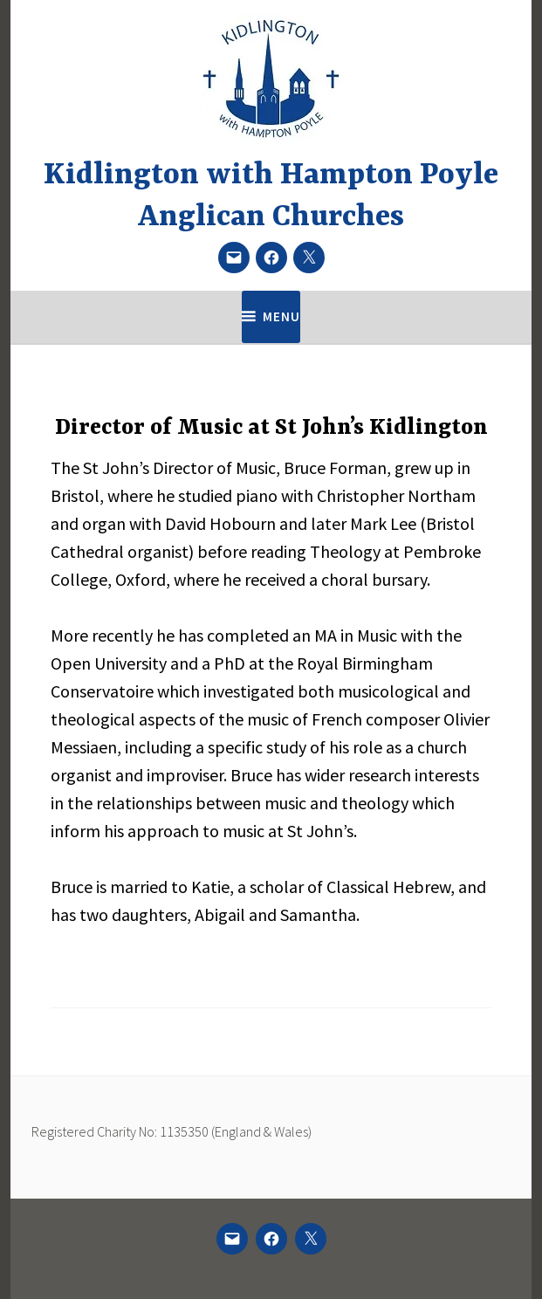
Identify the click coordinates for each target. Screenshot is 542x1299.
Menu (281, 316)
